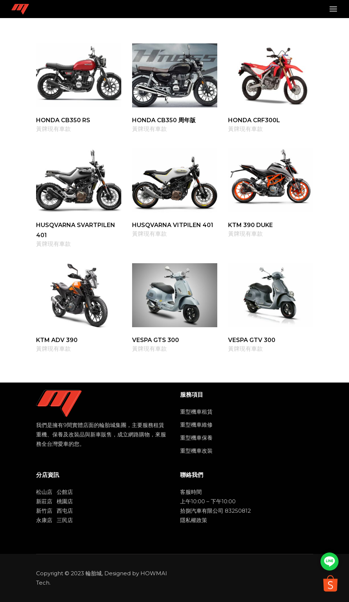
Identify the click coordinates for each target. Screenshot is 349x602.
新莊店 (44, 501)
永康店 (44, 520)
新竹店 (44, 510)
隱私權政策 (193, 520)
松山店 (44, 491)
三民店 (65, 520)
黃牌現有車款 (53, 129)
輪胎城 (94, 573)
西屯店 (65, 510)
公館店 (65, 491)
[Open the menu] (333, 9)
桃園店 (65, 501)
